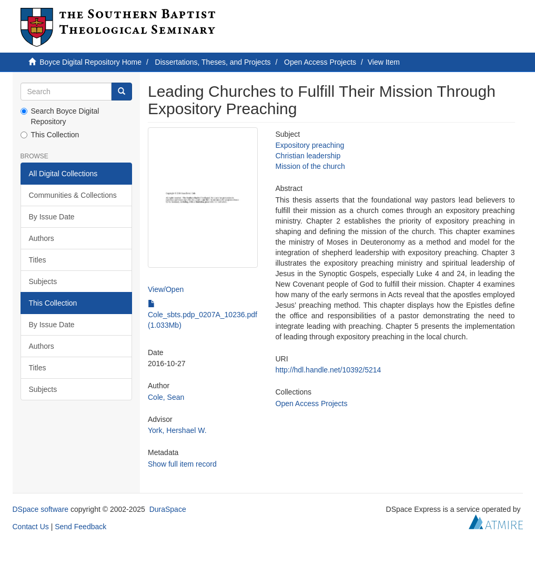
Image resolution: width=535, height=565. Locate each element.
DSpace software (41, 509)
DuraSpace (167, 509)
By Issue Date (52, 217)
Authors (41, 238)
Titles (37, 260)
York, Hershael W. (177, 430)
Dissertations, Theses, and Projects (213, 62)
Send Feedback (80, 526)
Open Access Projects (320, 62)
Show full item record (182, 464)
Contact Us (31, 526)
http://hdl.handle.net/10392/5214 (328, 370)
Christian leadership (308, 156)
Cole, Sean (166, 397)
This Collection (50, 134)
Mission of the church (310, 166)
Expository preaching (310, 145)
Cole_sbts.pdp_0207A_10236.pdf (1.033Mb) (202, 314)
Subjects (43, 281)
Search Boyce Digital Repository (60, 116)
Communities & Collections (73, 195)
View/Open (166, 289)
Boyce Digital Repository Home (90, 62)
